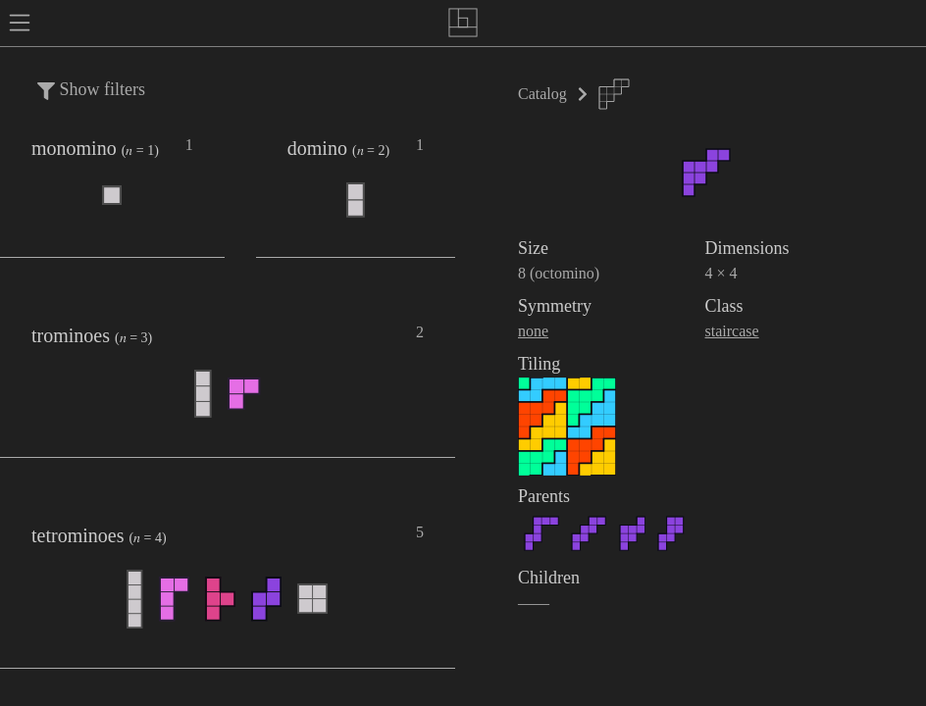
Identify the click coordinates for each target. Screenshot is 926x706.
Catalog (542, 93)
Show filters (91, 89)
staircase (732, 331)
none (533, 331)
